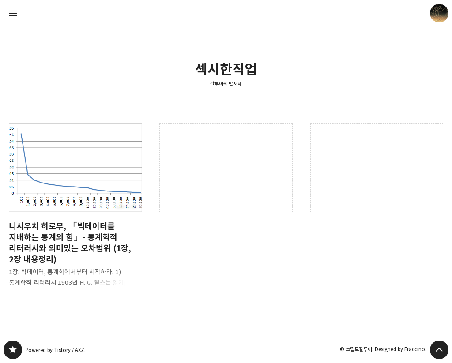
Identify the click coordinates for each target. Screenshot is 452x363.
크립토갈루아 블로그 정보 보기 (439, 13)
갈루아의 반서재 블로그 (12, 349)
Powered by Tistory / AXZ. (56, 350)
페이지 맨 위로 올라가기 (439, 349)
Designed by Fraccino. (400, 349)
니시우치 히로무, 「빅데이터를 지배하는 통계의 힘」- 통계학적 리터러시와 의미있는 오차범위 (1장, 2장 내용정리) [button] (75, 212)
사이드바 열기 (12, 13)
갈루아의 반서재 (226, 83)
